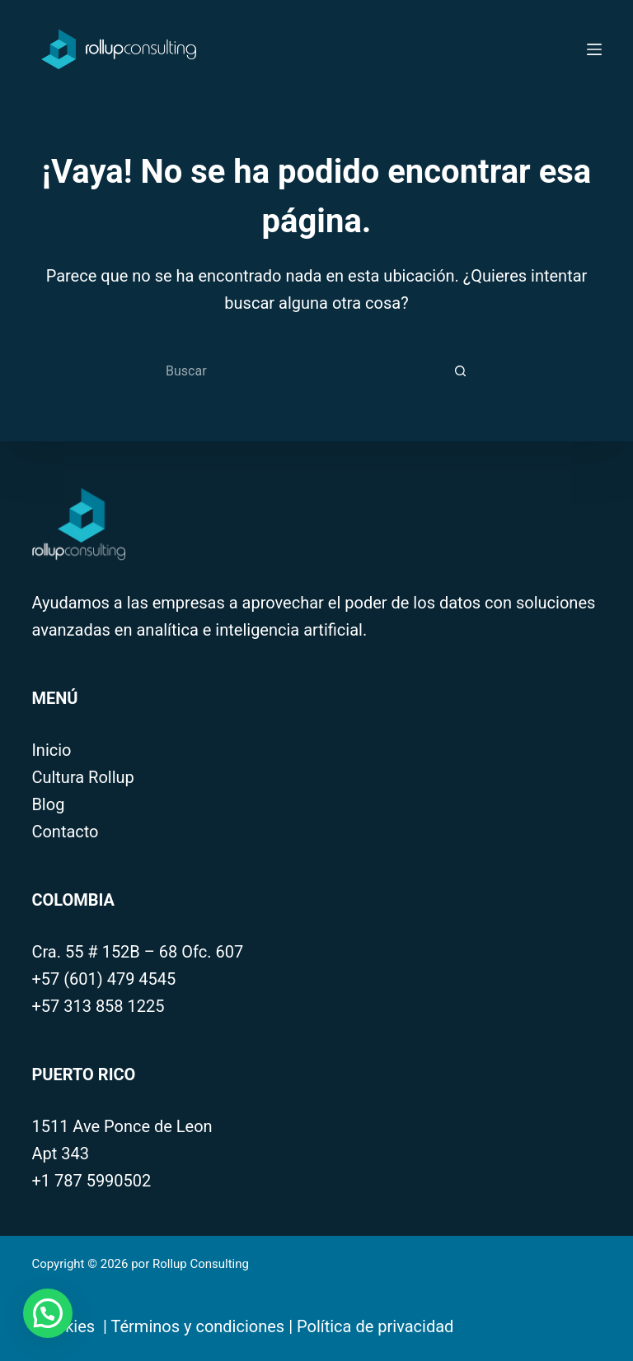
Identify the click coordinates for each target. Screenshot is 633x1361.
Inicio (51, 750)
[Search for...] (296, 370)
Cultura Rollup (82, 777)
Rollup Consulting (202, 1263)
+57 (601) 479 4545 (103, 979)
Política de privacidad (375, 1326)
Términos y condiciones (198, 1326)
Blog (47, 804)
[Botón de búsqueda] (460, 370)
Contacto (64, 831)
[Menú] (594, 49)
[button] (48, 1313)
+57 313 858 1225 (97, 1006)
